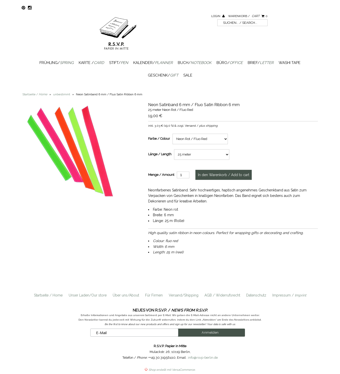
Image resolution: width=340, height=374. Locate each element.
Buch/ (194, 62)
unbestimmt (61, 94)
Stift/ (118, 62)
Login (218, 16)
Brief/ (261, 62)
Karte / (91, 62)
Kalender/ (153, 62)
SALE (187, 75)
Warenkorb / (248, 16)
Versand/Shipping (183, 295)
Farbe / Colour (159, 138)
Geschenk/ (163, 75)
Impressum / (289, 295)
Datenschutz (256, 295)
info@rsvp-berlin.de (203, 357)
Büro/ (230, 62)
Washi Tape (290, 62)
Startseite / (34, 94)
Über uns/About (126, 295)
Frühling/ (56, 62)
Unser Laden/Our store (88, 295)
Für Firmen (154, 295)
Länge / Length (160, 154)
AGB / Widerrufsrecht (222, 295)
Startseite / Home (48, 295)
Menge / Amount (161, 175)
